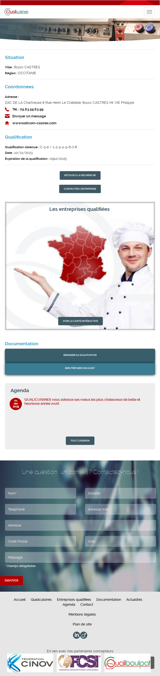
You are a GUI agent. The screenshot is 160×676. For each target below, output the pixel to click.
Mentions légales (82, 614)
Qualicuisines (41, 600)
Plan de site (82, 624)
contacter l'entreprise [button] (80, 188)
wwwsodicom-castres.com (34, 123)
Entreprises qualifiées (74, 600)
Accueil (20, 600)
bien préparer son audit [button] (80, 368)
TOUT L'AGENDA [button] (80, 440)
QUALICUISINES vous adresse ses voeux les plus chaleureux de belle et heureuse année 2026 (82, 401)
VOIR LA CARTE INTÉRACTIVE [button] (80, 321)
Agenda (69, 604)
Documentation (108, 600)
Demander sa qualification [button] (80, 355)
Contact (86, 604)
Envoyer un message (29, 116)
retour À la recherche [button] (80, 175)
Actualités (134, 600)
